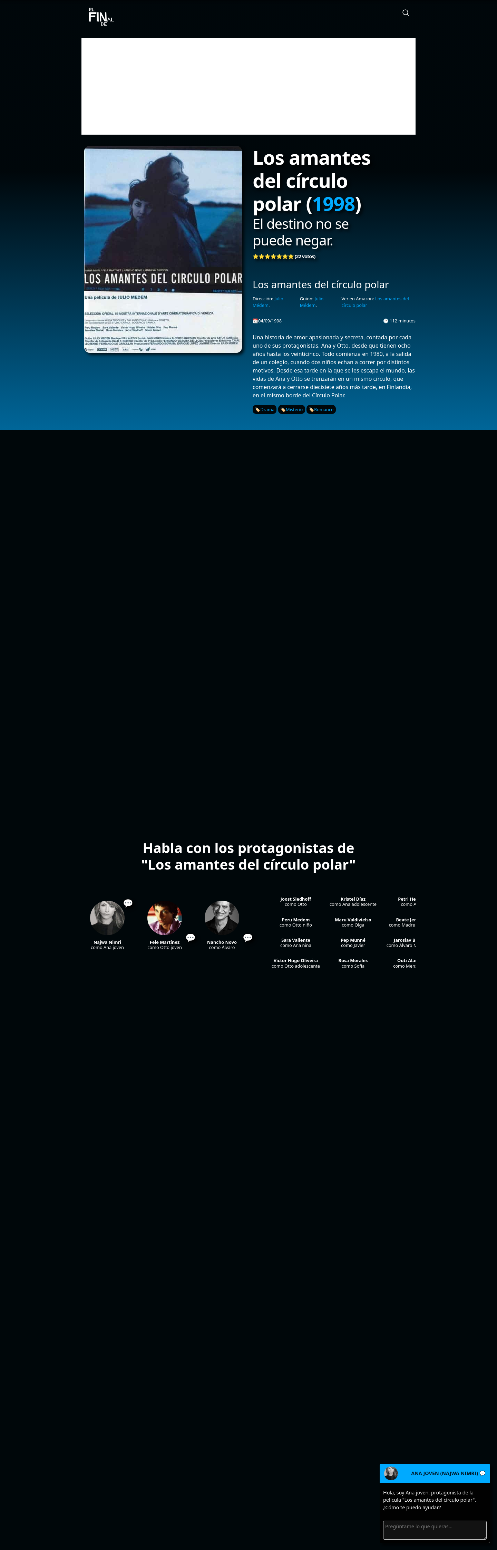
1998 (333, 203)
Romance (323, 409)
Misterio (294, 409)
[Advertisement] (248, 86)
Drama (267, 409)
